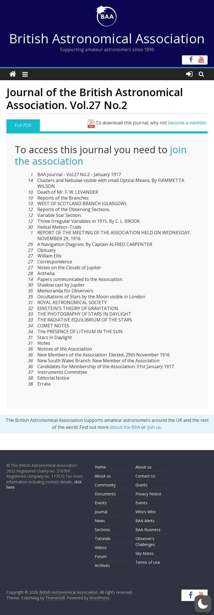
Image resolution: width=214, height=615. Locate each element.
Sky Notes (144, 553)
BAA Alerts (145, 520)
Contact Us (145, 476)
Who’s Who (145, 511)
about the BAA (125, 427)
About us (103, 476)
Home (100, 467)
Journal (101, 511)
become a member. (188, 123)
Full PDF (23, 125)
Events (101, 502)
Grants (141, 485)
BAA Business (147, 529)
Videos (101, 547)
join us (154, 427)
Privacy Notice (148, 493)
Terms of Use (147, 562)
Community (105, 485)
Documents (105, 493)
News (100, 520)
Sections (102, 529)
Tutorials (103, 538)
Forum (101, 556)
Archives (102, 565)
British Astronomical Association (107, 38)
